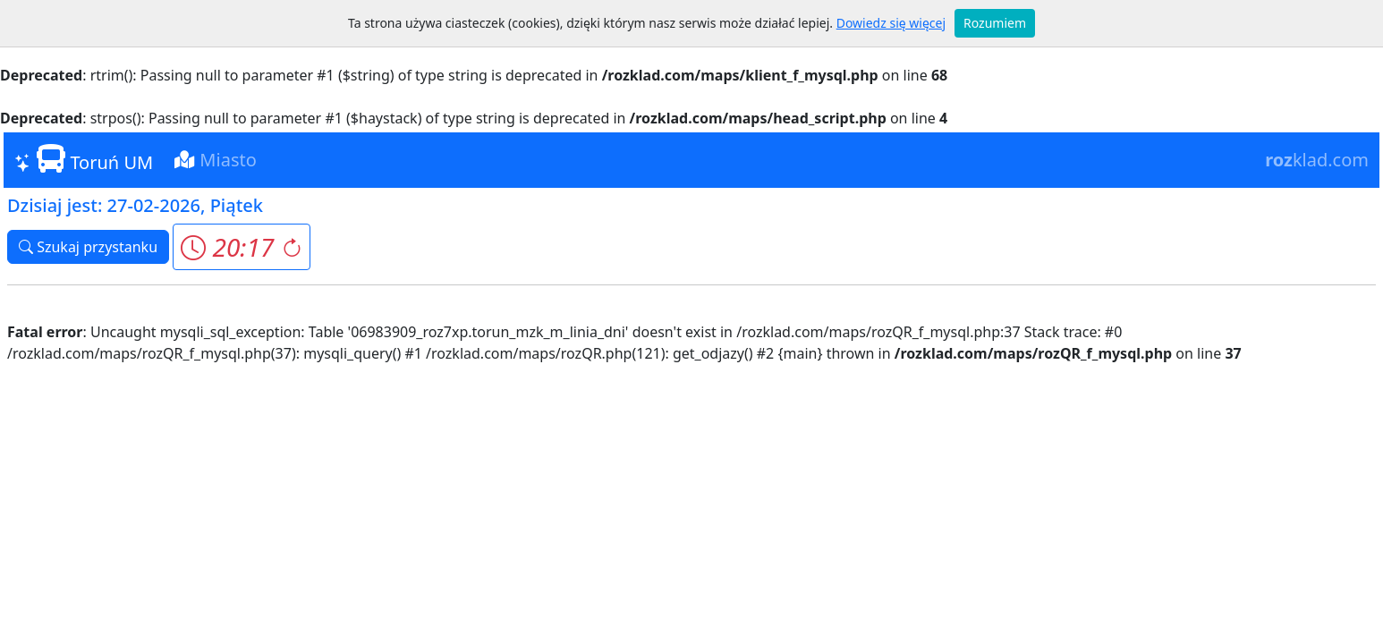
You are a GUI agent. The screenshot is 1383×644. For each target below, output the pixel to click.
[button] (241, 247)
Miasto (215, 160)
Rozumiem (994, 22)
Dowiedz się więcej (891, 22)
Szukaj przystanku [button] (88, 247)
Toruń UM (83, 159)
